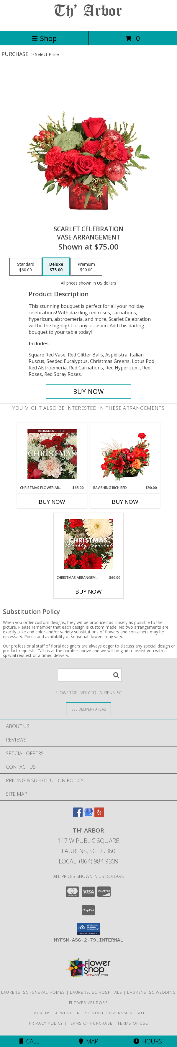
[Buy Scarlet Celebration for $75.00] (88, 391)
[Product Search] (90, 675)
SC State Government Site (115, 1012)
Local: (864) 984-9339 (88, 861)
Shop (44, 38)
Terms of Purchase (90, 1023)
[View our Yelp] (99, 815)
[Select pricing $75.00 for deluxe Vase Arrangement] (56, 266)
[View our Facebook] (78, 815)
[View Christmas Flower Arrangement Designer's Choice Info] (52, 454)
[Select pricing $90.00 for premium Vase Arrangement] (86, 266)
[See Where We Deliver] (88, 709)
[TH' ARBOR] (88, 22)
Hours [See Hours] (147, 1041)
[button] (88, 929)
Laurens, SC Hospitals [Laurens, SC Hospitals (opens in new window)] (96, 992)
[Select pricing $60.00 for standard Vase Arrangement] (26, 266)
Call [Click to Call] (29, 1041)
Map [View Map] (88, 1041)
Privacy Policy (46, 1023)
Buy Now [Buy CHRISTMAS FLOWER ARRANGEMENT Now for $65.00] (52, 502)
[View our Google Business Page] (88, 815)
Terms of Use (132, 1023)
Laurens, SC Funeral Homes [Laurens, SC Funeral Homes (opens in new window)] (33, 992)
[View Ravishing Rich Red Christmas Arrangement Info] (125, 454)
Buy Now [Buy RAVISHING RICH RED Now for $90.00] (125, 502)
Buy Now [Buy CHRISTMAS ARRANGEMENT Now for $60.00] (88, 591)
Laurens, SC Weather (56, 1012)
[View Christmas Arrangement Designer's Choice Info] (88, 544)
